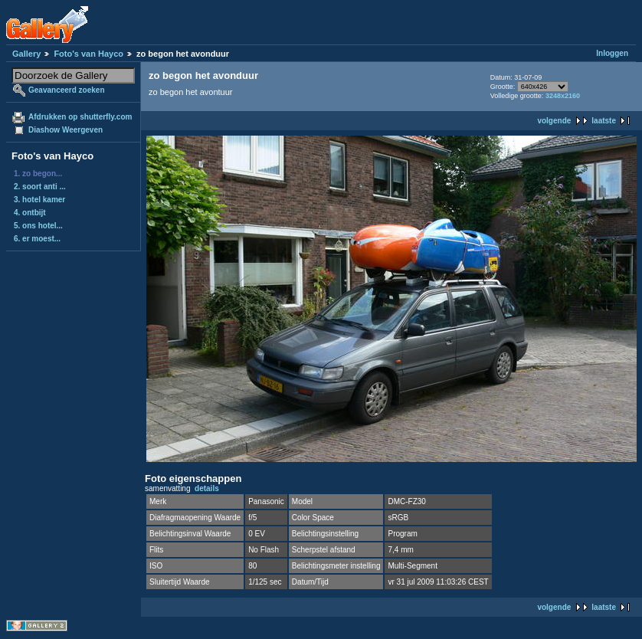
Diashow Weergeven (65, 130)
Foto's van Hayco (88, 53)
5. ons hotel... (38, 225)
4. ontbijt (30, 212)
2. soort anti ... (40, 186)
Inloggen (612, 53)
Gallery (26, 53)
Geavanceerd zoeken (66, 90)
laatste (603, 120)
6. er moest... (37, 238)
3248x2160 (562, 96)
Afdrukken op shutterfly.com (80, 117)
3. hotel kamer (39, 199)
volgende (554, 120)
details (207, 488)
